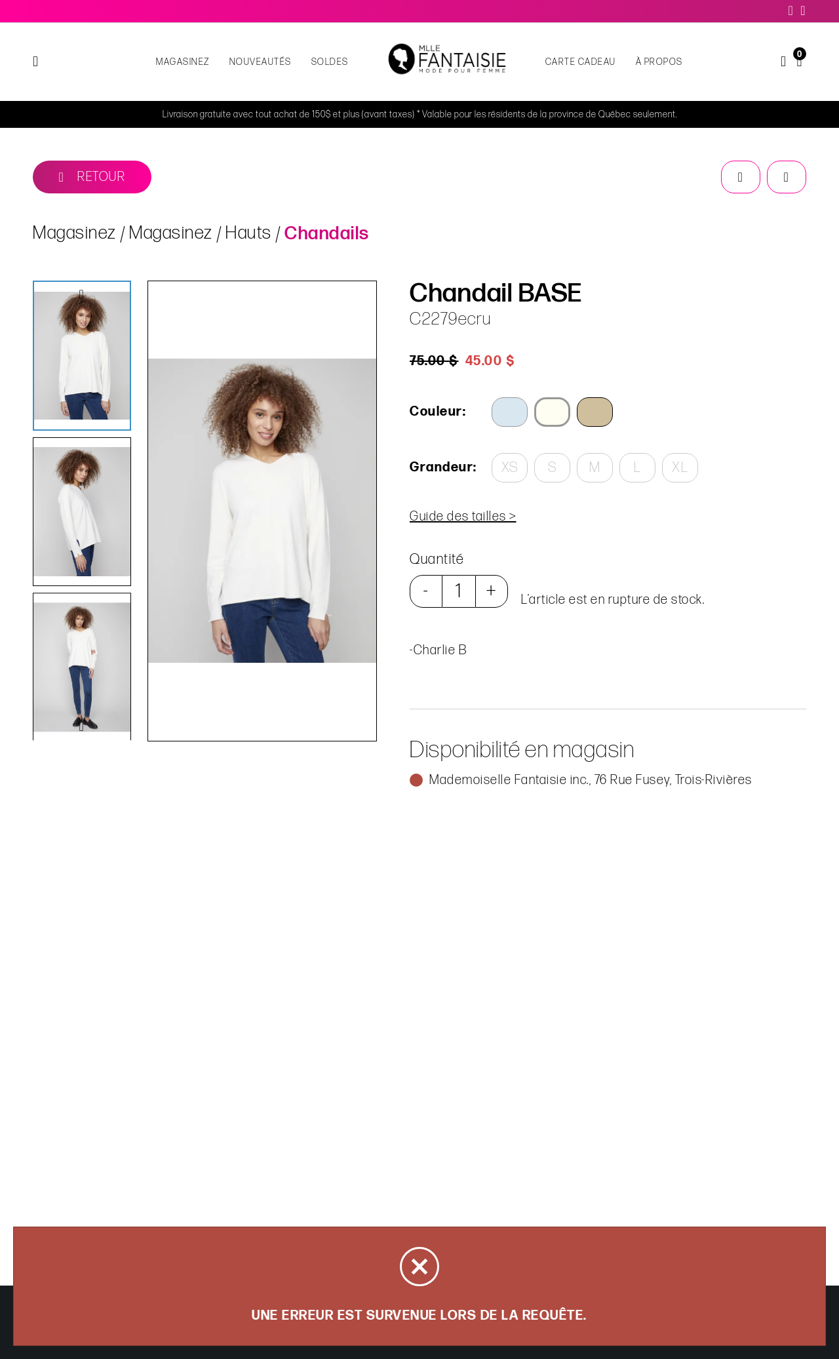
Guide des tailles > (463, 516)
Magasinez (183, 62)
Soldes (330, 62)
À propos (659, 62)
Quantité (437, 559)
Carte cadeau (580, 62)
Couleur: (438, 412)
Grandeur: (442, 467)
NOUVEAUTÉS (260, 62)
